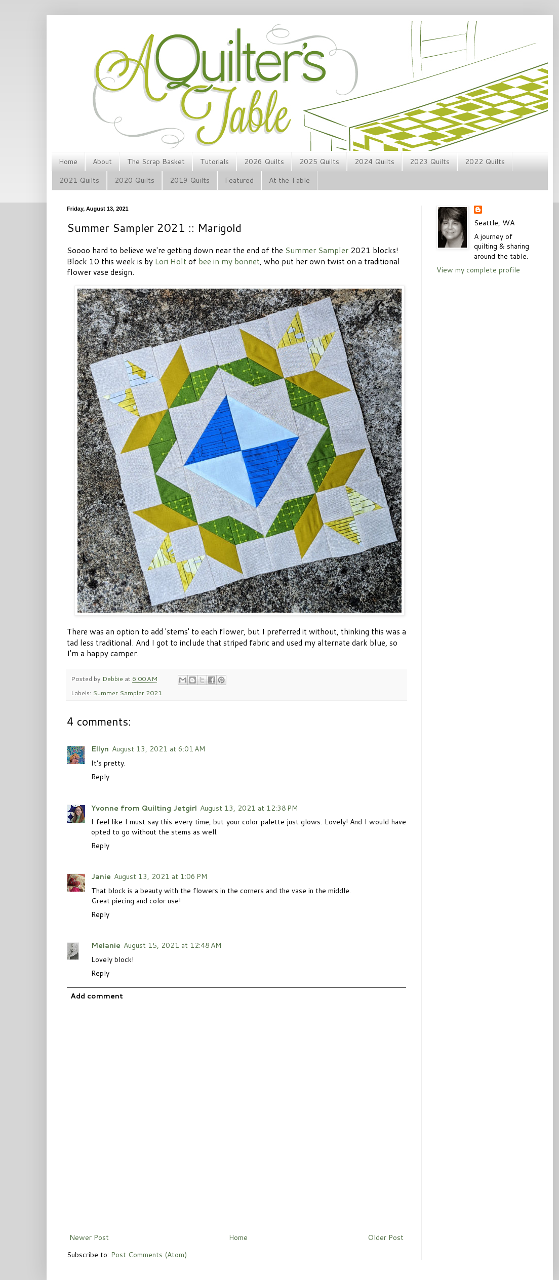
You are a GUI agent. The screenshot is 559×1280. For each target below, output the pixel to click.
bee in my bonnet (229, 261)
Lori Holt (170, 261)
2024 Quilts (374, 161)
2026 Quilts (264, 161)
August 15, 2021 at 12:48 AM (172, 945)
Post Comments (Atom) (149, 1255)
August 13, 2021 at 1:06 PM (160, 876)
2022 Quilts (485, 161)
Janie (101, 876)
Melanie (106, 945)
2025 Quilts (319, 161)
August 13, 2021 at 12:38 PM (249, 808)
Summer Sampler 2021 (127, 692)
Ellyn (100, 749)
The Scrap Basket (156, 161)
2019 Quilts (190, 180)
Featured (239, 180)
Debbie (113, 678)
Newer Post (89, 1237)
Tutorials (214, 161)
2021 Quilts (79, 180)
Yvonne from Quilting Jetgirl (144, 808)
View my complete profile (478, 270)
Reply (100, 777)
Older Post (386, 1237)
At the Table (289, 180)
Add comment (96, 996)
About (102, 161)
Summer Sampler (316, 250)
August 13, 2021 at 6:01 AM (158, 749)
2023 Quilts (430, 161)
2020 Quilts (134, 180)
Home (68, 161)
